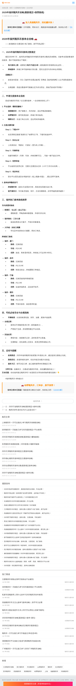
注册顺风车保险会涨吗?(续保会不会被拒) (18, 579)
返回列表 (36, 401)
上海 (46, 671)
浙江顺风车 (20, 667)
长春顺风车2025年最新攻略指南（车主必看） (19, 501)
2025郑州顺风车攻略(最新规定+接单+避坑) (18, 618)
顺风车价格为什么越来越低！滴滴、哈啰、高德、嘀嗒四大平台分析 (26, 561)
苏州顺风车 (7, 671)
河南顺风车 (65, 671)
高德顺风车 (17, 671)
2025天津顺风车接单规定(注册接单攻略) (17, 451)
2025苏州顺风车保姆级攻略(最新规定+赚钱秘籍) (20, 437)
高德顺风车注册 (35, 680)
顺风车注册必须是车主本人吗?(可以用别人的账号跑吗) (23, 610)
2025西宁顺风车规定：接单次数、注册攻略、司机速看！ (23, 517)
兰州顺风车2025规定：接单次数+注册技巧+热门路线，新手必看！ (26, 509)
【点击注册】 (58, 390)
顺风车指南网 (6, 680)
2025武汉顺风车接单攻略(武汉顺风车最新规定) (20, 625)
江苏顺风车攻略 (8, 667)
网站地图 (15, 680)
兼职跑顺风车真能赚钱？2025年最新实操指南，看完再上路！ (24, 553)
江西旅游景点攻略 (58, 680)
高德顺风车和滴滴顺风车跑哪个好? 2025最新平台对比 (22, 525)
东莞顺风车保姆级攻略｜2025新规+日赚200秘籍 (20, 444)
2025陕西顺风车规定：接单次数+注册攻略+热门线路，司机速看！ (26, 533)
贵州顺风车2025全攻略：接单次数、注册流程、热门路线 (23, 541)
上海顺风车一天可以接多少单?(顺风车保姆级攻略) (21, 422)
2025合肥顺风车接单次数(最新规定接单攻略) (19, 465)
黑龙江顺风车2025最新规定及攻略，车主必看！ (20, 521)
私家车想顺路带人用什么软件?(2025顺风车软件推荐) (22, 595)
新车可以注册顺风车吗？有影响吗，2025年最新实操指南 (23, 545)
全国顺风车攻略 (19, 8)
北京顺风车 (59, 667)
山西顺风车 (41, 667)
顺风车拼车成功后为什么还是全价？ (23, 410)
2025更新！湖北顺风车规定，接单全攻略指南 (19, 565)
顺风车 (50, 667)
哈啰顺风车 (38, 671)
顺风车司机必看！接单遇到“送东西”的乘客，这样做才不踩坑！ (25, 493)
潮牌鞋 (66, 680)
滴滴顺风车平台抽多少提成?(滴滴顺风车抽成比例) (21, 641)
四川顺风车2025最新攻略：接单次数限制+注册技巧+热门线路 (25, 549)
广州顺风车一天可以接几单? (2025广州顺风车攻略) (22, 649)
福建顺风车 (54, 671)
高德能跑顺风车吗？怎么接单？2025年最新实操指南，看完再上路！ (27, 529)
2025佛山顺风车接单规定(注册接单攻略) (17, 458)
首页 (11, 8)
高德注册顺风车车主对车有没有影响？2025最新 (20, 505)
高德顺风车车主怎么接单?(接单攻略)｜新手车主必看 (22, 602)
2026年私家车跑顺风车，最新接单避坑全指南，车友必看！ (24, 489)
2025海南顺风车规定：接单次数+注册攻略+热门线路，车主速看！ (26, 557)
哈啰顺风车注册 (46, 680)
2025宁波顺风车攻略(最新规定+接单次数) (25, 406)
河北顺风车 (31, 667)
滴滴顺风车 (28, 671)
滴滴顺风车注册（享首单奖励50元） (38, 684)
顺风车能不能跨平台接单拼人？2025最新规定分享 (21, 497)
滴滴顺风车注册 (24, 680)
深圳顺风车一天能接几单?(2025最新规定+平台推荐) (22, 430)
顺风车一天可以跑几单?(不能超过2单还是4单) (19, 633)
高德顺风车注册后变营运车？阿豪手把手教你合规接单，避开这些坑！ (27, 513)
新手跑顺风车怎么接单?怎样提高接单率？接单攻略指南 (22, 537)
